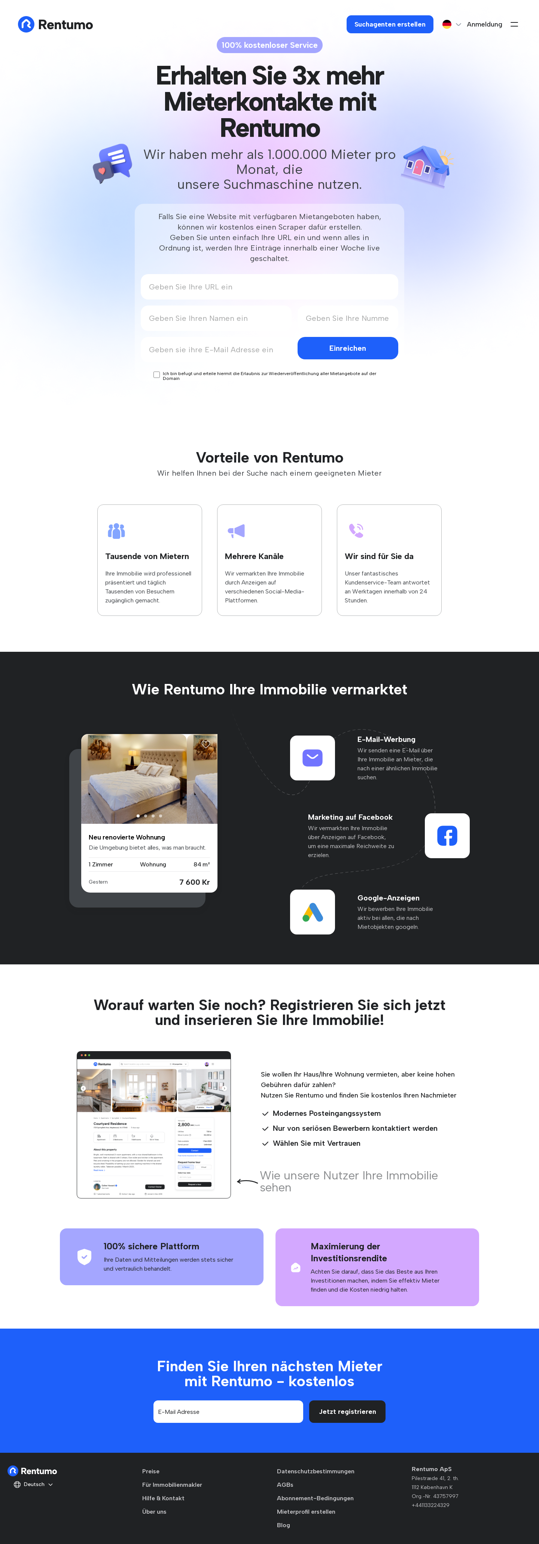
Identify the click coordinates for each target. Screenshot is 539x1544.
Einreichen (347, 348)
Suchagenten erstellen (390, 24)
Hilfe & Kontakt (163, 1498)
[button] (138, 815)
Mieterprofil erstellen (306, 1511)
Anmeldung (484, 24)
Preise (150, 1471)
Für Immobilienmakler (172, 1484)
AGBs (285, 1484)
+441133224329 (431, 1505)
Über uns (154, 1511)
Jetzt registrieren (347, 1412)
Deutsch (33, 1484)
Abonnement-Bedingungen (315, 1498)
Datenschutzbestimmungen (315, 1471)
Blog (283, 1525)
